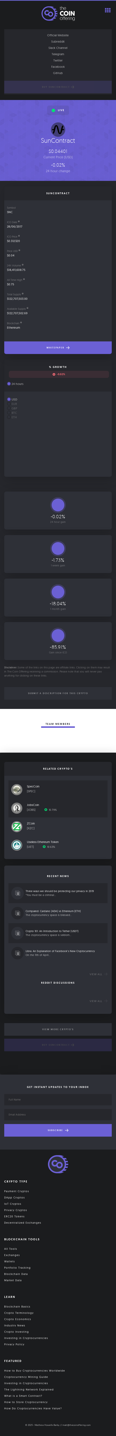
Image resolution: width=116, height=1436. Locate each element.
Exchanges (12, 1255)
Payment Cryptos (16, 1191)
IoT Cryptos (12, 1203)
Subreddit (58, 41)
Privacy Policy (14, 1344)
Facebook (58, 67)
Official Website (58, 35)
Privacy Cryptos (15, 1210)
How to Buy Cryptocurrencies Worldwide (34, 1370)
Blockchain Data (16, 1274)
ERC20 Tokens (14, 1216)
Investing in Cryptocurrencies (26, 1338)
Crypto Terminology (19, 1313)
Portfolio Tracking (17, 1267)
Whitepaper (58, 347)
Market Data (13, 1280)
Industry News (14, 1325)
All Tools (10, 1248)
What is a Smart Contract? (23, 1395)
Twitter (58, 60)
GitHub (58, 73)
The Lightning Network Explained (29, 1389)
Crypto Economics (17, 1319)
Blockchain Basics (17, 1306)
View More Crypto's (58, 1029)
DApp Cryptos (14, 1197)
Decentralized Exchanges (22, 1222)
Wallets (9, 1261)
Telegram (58, 54)
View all (99, 974)
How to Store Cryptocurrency (26, 1402)
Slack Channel (58, 48)
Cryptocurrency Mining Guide (26, 1377)
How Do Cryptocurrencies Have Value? (33, 1408)
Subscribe (58, 1130)
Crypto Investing (16, 1331)
